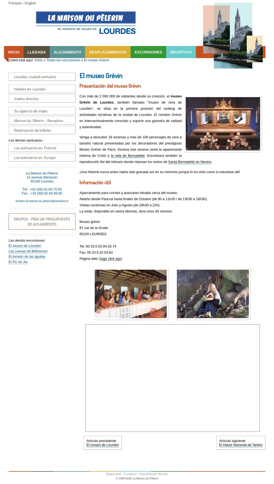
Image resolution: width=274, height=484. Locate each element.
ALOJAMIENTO (67, 52)
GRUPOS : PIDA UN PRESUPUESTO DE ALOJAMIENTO (42, 221)
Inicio (39, 60)
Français (15, 3)
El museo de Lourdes (25, 246)
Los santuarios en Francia (35, 147)
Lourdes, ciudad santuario (35, 76)
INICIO (14, 52)
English (30, 3)
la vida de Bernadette (128, 156)
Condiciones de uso (153, 474)
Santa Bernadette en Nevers (190, 162)
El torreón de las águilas (27, 256)
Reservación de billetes (32, 130)
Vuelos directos (26, 98)
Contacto (130, 474)
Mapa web (113, 474)
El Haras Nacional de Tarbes (240, 445)
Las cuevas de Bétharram (28, 251)
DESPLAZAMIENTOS (108, 52)
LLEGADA (37, 52)
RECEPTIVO (181, 52)
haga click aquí (110, 259)
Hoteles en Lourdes (29, 89)
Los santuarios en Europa (34, 157)
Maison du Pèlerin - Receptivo (38, 120)
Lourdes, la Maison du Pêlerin (85, 22)
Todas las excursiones (63, 60)
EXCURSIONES (148, 52)
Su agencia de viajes (30, 110)
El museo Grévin (96, 60)
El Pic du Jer (18, 262)
